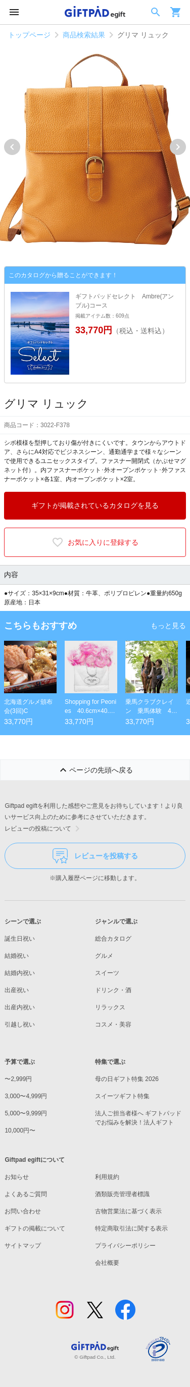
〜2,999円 (18, 1079)
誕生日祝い (20, 938)
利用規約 (107, 1176)
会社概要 (107, 1262)
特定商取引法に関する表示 (131, 1228)
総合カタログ (113, 938)
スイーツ (107, 973)
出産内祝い (20, 1007)
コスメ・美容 (113, 1024)
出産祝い (17, 990)
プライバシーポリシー (125, 1245)
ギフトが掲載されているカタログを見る (95, 505)
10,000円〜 (20, 1130)
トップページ (29, 35)
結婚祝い (17, 955)
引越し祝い (20, 1024)
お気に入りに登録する (95, 542)
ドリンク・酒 (113, 990)
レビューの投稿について (44, 829)
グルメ (104, 955)
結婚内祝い (20, 973)
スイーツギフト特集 (122, 1096)
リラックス (110, 1007)
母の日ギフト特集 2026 (127, 1079)
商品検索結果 (84, 35)
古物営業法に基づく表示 (128, 1211)
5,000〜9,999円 (26, 1113)
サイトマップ (23, 1245)
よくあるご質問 (26, 1194)
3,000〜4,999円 (26, 1096)
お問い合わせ (23, 1211)
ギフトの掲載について (35, 1228)
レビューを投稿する (95, 855)
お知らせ (17, 1176)
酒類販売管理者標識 (122, 1194)
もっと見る (168, 626)
